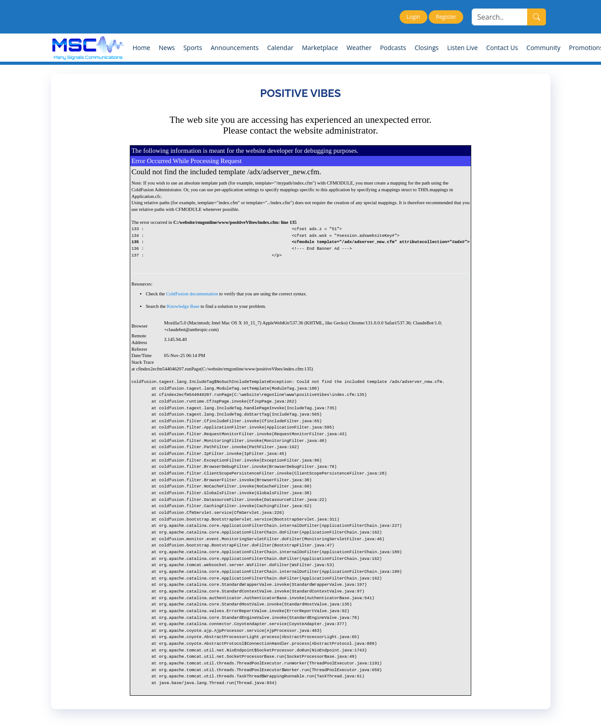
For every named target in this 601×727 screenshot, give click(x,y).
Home (141, 47)
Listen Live (462, 47)
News (167, 47)
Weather (358, 47)
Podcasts (393, 47)
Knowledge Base (183, 306)
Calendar (280, 47)
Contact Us (502, 47)
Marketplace (320, 47)
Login (413, 17)
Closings (426, 47)
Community (543, 47)
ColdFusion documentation (192, 293)
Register (446, 17)
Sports (192, 47)
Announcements (235, 47)
